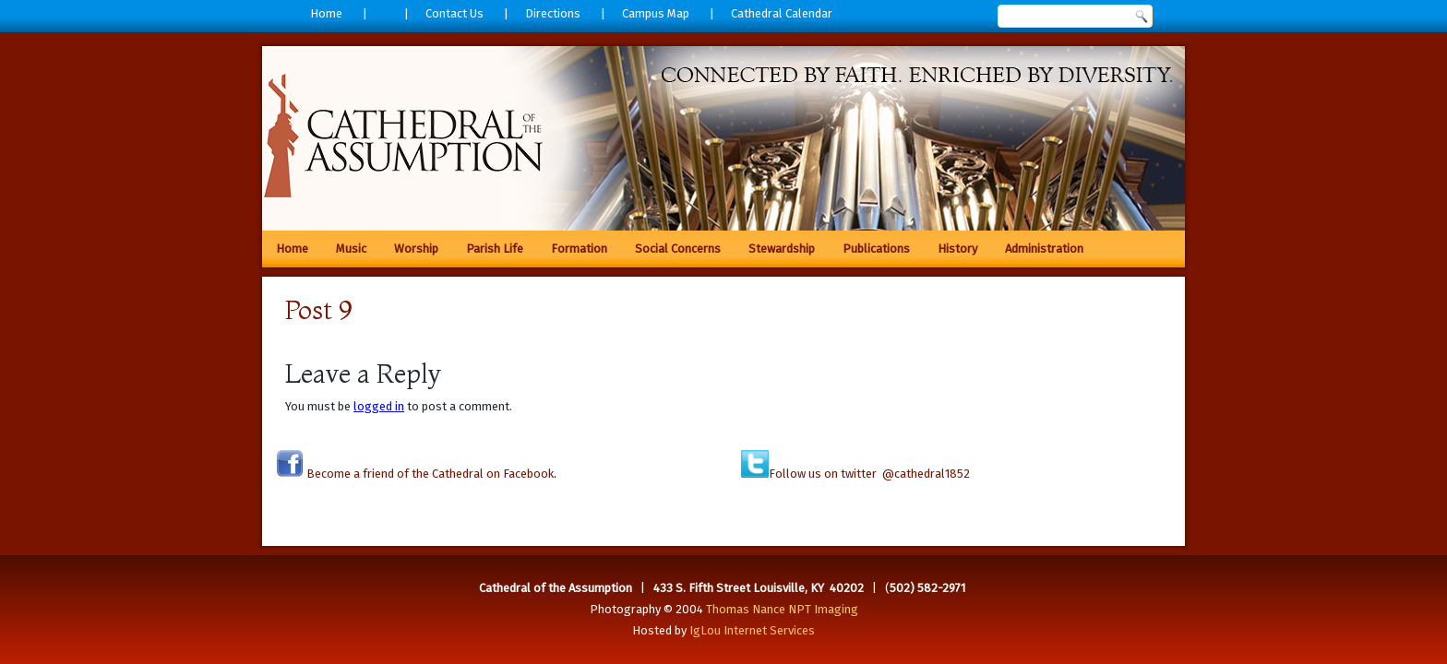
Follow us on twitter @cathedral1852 (869, 473)
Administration (1044, 248)
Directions (552, 13)
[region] (723, 138)
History (957, 248)
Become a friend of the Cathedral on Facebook (429, 473)
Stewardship (781, 248)
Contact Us (454, 13)
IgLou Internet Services (752, 630)
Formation (579, 248)
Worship (416, 248)
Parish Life (494, 248)
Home (326, 13)
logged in (378, 406)
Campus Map (655, 13)
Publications (876, 248)
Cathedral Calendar (781, 13)
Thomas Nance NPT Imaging (782, 609)
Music (351, 248)
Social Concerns (678, 248)
